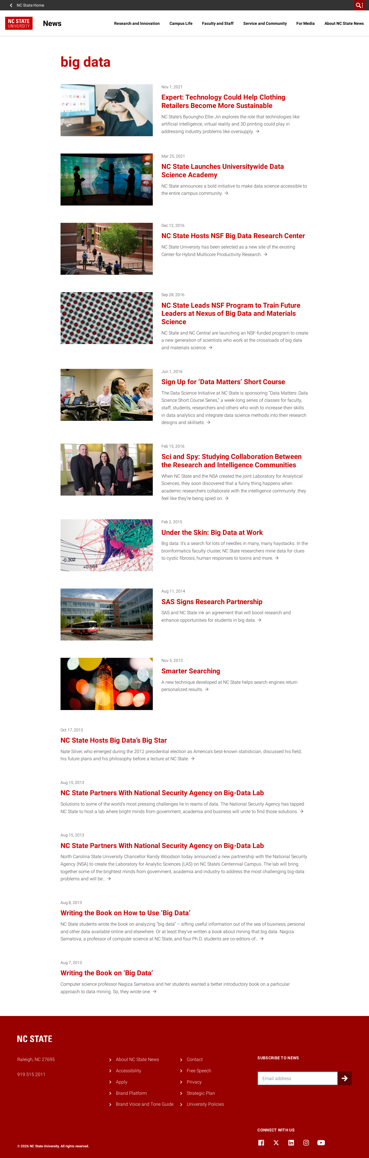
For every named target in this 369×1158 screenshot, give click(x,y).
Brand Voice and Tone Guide (145, 1104)
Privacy (194, 1082)
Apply (121, 1082)
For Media (305, 23)
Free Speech (199, 1070)
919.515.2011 (31, 1074)
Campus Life (181, 23)
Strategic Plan (201, 1093)
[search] (359, 5)
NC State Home (30, 5)
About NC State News (344, 23)
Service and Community (265, 23)
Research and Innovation (137, 23)
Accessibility (128, 1070)
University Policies (205, 1104)
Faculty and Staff (218, 23)
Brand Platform (131, 1093)
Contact (195, 1059)
